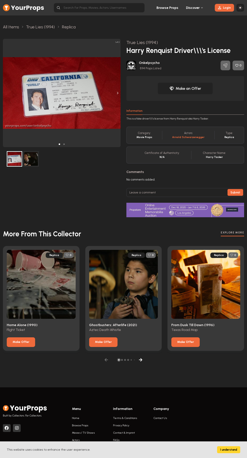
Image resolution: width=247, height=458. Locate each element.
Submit (235, 192)
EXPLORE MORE (232, 232)
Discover (193, 8)
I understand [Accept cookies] (228, 449)
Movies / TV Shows (83, 432)
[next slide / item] (118, 93)
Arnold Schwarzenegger (188, 137)
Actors (76, 440)
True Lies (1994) (142, 42)
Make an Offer (185, 88)
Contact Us (160, 418)
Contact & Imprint (124, 432)
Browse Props (167, 8)
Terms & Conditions (125, 418)
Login (224, 7)
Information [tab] (134, 111)
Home (75, 418)
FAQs (116, 440)
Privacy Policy (121, 425)
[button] (59, 144)
